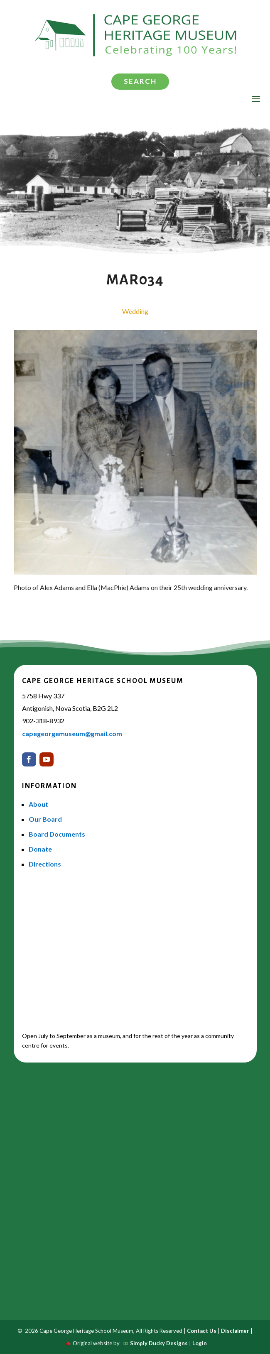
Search (140, 81)
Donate (40, 849)
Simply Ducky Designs (159, 1343)
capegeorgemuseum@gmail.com (72, 733)
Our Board (45, 819)
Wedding (135, 311)
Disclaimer (235, 1330)
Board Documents (57, 834)
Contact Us (201, 1330)
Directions (45, 864)
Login (199, 1343)
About (38, 804)
